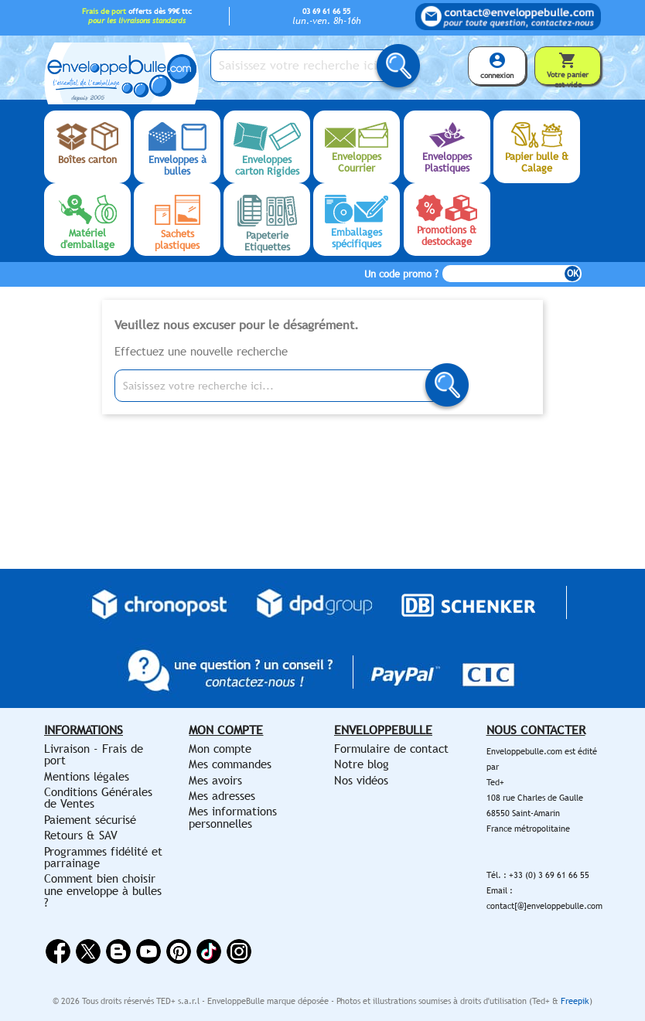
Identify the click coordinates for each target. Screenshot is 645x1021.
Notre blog (361, 764)
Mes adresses (222, 795)
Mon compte (220, 748)
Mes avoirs (215, 780)
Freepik (575, 1001)
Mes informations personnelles (233, 817)
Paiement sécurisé (90, 819)
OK (572, 273)
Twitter (88, 951)
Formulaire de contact (391, 748)
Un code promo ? (401, 274)
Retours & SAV (81, 835)
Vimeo (208, 951)
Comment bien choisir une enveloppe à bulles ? (103, 890)
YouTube (148, 951)
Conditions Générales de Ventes (98, 797)
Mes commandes (230, 764)
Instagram (239, 951)
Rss (118, 951)
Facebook (58, 951)
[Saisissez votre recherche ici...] (307, 65)
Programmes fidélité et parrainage (103, 857)
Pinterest (178, 951)
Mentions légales (86, 776)
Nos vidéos (361, 780)
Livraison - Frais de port (93, 754)
